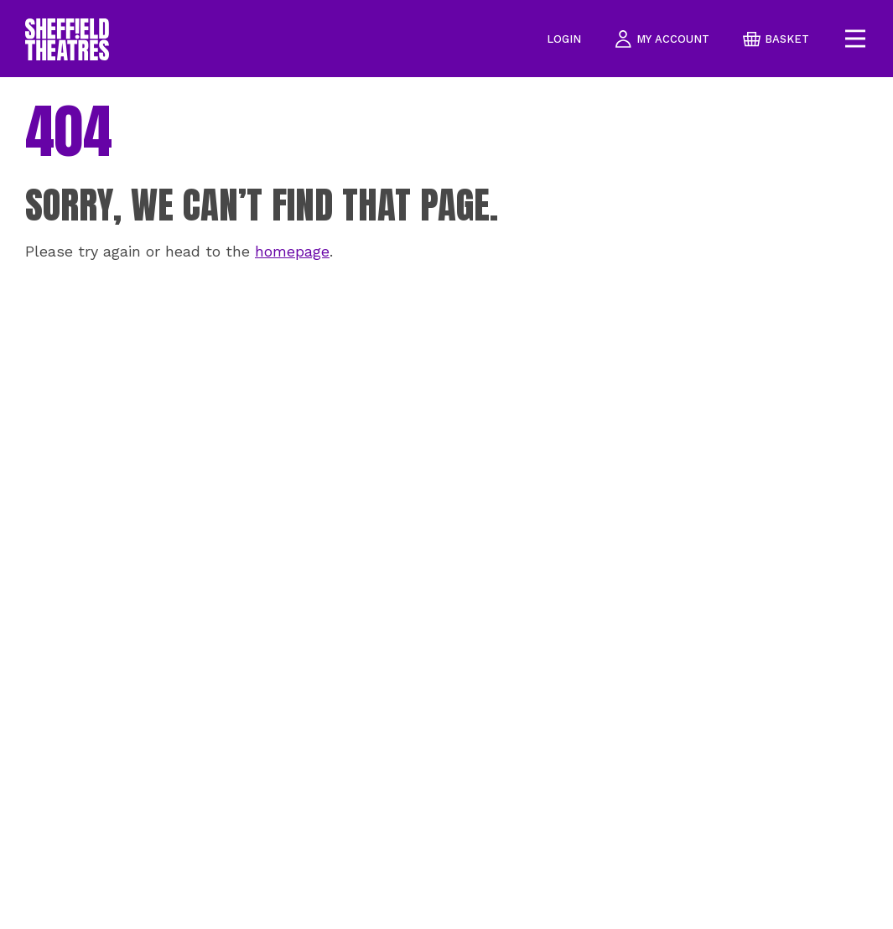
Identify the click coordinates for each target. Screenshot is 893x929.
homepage (292, 251)
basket (776, 39)
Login (564, 39)
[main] (446, 503)
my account (662, 39)
